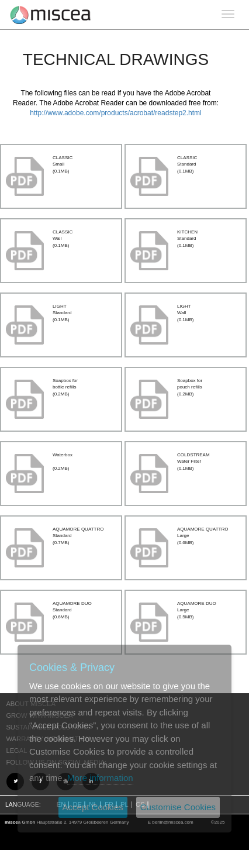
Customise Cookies (178, 807)
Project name (50, 14)
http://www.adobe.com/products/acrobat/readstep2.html (116, 113)
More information (100, 778)
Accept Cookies (93, 807)
